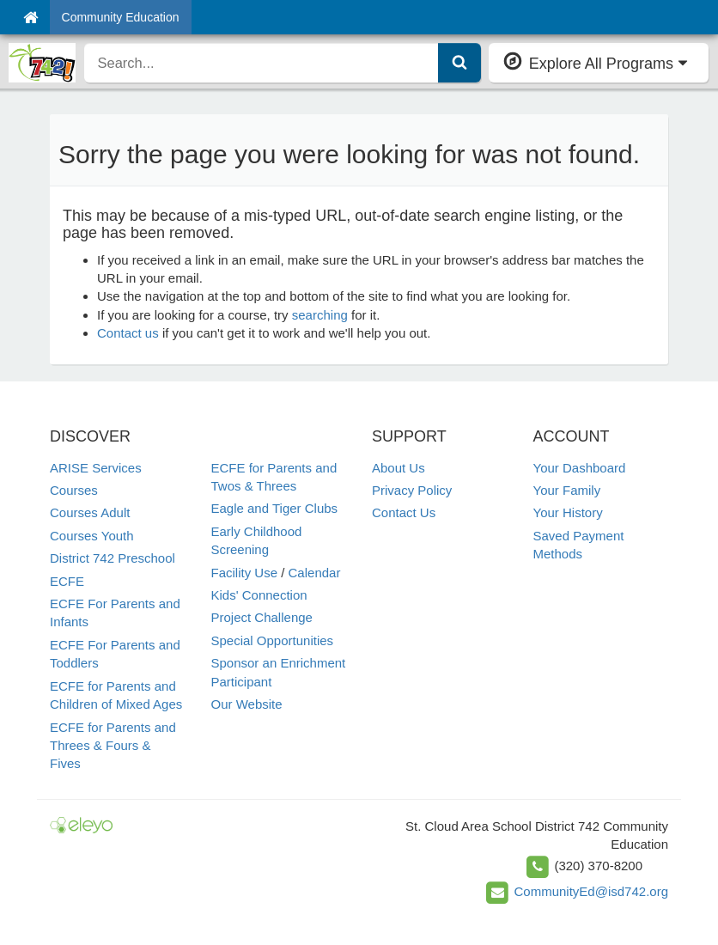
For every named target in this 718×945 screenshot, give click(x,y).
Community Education (121, 17)
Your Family (567, 490)
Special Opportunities (272, 640)
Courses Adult (90, 512)
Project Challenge (262, 617)
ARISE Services (96, 467)
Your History (568, 512)
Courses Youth (92, 535)
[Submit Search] (459, 62)
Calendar (315, 572)
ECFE (67, 581)
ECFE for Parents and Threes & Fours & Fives (113, 745)
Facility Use (244, 572)
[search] (261, 62)
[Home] (30, 17)
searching (320, 315)
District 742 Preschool (112, 558)
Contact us (128, 333)
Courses (74, 490)
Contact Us (403, 512)
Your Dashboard (579, 467)
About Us (398, 467)
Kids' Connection (259, 595)
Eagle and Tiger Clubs (274, 508)
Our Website (247, 704)
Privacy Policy (412, 490)
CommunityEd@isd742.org (591, 891)
